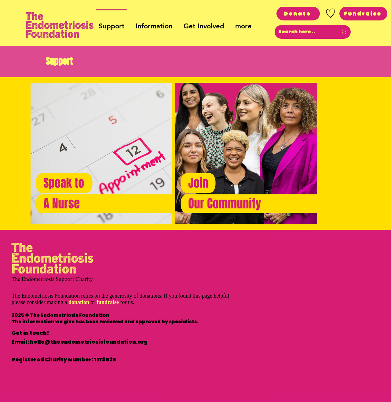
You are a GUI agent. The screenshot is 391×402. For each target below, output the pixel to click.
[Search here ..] (303, 32)
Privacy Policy (153, 377)
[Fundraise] (363, 13)
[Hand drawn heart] (330, 13)
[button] (154, 23)
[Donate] (298, 13)
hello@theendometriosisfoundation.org (89, 342)
